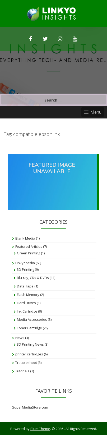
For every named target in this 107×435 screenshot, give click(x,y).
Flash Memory (28, 294)
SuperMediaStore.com (30, 407)
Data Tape (25, 286)
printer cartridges (29, 354)
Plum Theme (40, 428)
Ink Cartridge (27, 311)
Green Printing (28, 253)
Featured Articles (28, 246)
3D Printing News (30, 344)
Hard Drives (26, 302)
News (19, 337)
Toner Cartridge (29, 328)
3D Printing (25, 269)
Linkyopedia (25, 262)
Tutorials (22, 371)
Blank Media (25, 238)
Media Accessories (32, 319)
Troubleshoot (26, 362)
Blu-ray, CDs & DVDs (33, 277)
